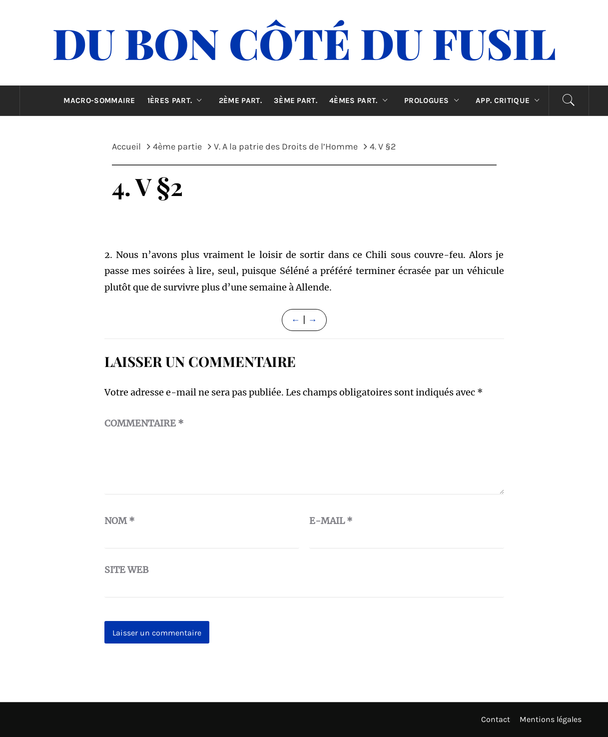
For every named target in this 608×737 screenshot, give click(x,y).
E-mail (331, 520)
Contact (495, 719)
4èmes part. (360, 100)
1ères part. (177, 100)
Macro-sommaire (99, 100)
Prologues (434, 100)
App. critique (510, 100)
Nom (119, 520)
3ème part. (295, 100)
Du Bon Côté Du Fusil (304, 42)
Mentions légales (551, 719)
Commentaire (144, 423)
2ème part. (240, 100)
